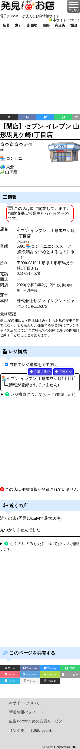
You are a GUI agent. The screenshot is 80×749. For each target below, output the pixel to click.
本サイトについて (24, 703)
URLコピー (70, 674)
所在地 (32, 25)
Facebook (30, 668)
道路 (46, 25)
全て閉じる (40, 372)
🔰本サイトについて (64, 20)
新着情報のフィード (26, 712)
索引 (18, 25)
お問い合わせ (41, 730)
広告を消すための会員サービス (36, 721)
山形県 (11, 172)
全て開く (63, 372)
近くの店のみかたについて (39, 546)
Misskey (50, 674)
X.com (9, 668)
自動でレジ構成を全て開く (33, 364)
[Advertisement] (40, 68)
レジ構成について (40, 394)
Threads (50, 680)
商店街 (60, 25)
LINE (70, 668)
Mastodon (30, 674)
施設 (73, 25)
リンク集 (16, 730)
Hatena (10, 680)
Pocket (10, 674)
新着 (6, 25)
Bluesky (50, 668)
